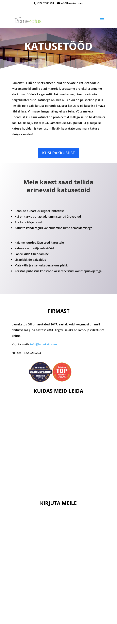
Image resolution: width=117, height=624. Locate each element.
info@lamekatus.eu (43, 344)
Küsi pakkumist (58, 153)
